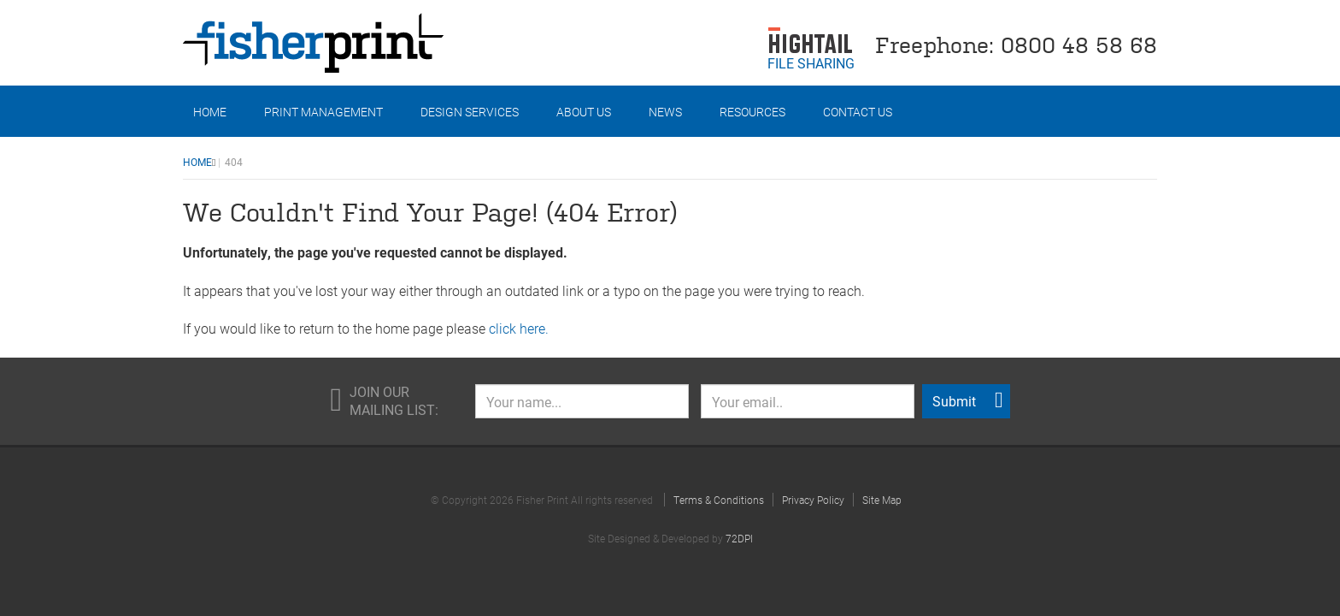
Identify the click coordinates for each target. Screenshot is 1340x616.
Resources (752, 112)
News (665, 112)
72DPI (739, 538)
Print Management (323, 112)
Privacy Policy (813, 499)
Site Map (882, 499)
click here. (519, 328)
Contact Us (857, 112)
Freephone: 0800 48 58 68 (1016, 43)
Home (209, 112)
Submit (967, 400)
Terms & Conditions (718, 499)
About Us (583, 112)
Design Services (469, 112)
